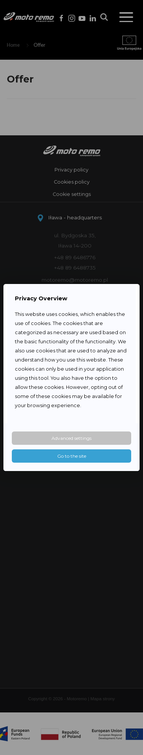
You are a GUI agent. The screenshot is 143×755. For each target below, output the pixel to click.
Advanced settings (71, 438)
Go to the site (71, 456)
